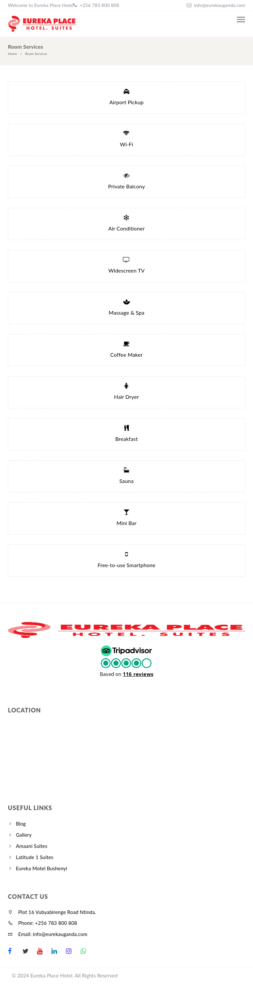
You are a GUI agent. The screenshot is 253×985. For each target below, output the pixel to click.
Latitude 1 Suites (34, 857)
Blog (21, 824)
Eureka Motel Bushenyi (41, 868)
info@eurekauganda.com (219, 5)
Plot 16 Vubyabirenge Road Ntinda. (52, 912)
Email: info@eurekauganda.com (47, 934)
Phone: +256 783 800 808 (42, 923)
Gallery (24, 835)
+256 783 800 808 (98, 5)
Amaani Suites (31, 846)
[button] (126, 660)
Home (12, 54)
